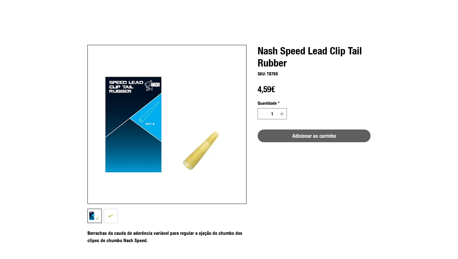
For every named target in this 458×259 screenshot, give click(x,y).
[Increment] (282, 113)
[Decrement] (262, 113)
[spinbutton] (272, 113)
